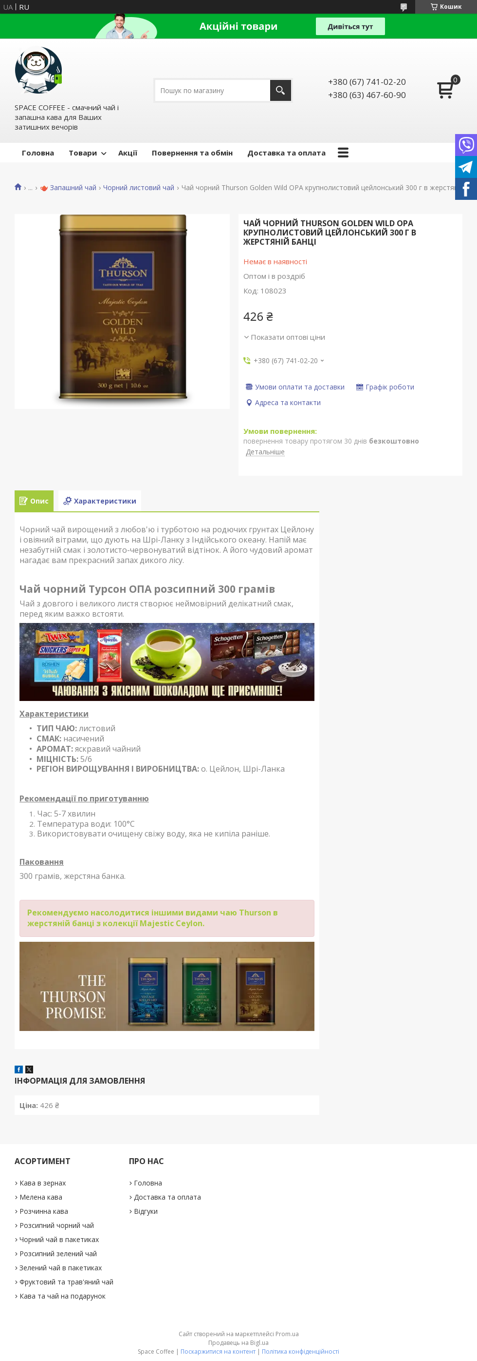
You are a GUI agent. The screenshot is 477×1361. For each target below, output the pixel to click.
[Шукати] (280, 90)
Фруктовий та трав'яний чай (66, 1281)
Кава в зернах (42, 1182)
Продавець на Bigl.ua (238, 1343)
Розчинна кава (43, 1211)
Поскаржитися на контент (218, 1351)
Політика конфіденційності (300, 1351)
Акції (127, 152)
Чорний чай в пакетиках (59, 1239)
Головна (38, 152)
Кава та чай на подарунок (62, 1296)
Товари (83, 152)
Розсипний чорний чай (56, 1225)
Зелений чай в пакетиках (60, 1267)
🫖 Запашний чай (68, 187)
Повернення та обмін (192, 152)
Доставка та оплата (286, 152)
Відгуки (146, 1211)
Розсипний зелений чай (58, 1253)
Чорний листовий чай (138, 187)
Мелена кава (40, 1197)
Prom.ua (287, 1334)
